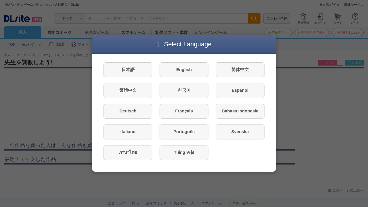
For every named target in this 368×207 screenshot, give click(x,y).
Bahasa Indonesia (240, 110)
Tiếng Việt (184, 152)
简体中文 (240, 69)
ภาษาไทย (128, 152)
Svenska (240, 131)
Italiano (128, 131)
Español (240, 90)
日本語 (128, 69)
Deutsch (127, 110)
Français (184, 110)
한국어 (184, 90)
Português (184, 131)
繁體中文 (128, 90)
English (184, 69)
